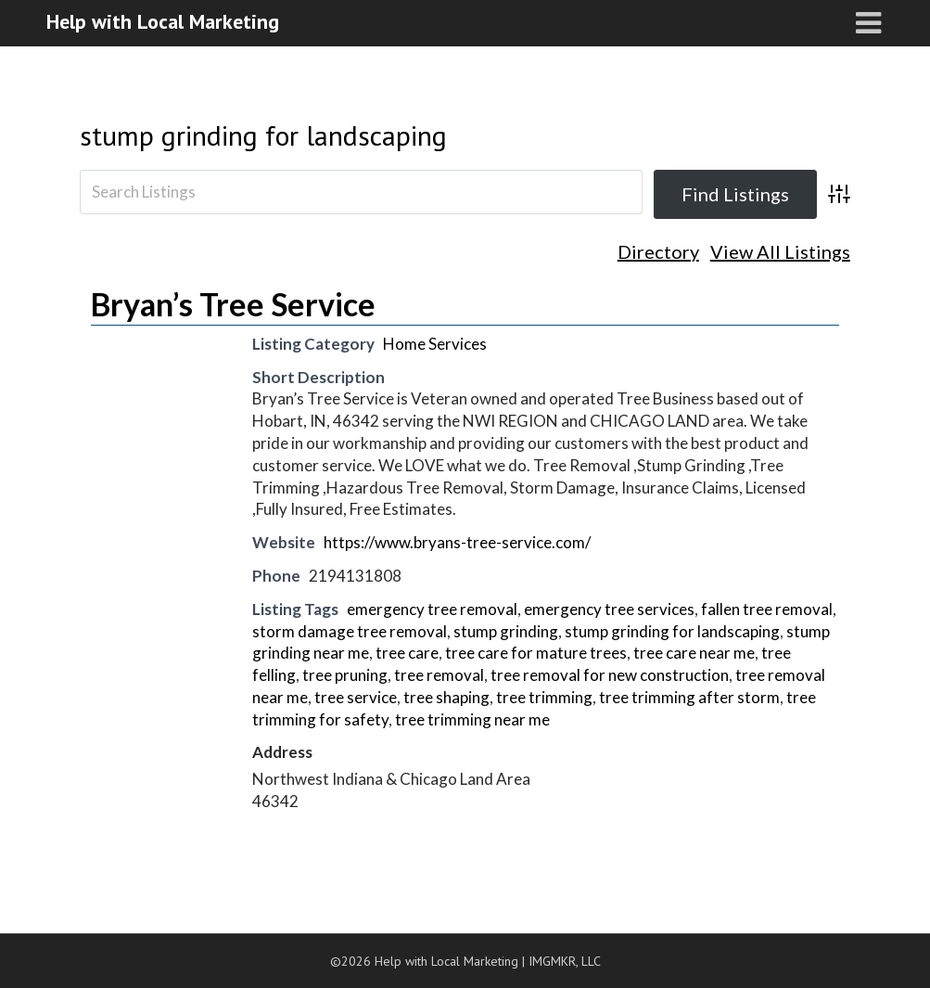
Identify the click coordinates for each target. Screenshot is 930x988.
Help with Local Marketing (162, 21)
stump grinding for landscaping (263, 135)
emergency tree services (609, 609)
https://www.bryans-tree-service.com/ (457, 542)
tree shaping (446, 697)
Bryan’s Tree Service (233, 304)
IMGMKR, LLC (565, 961)
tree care (407, 652)
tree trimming (544, 697)
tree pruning (345, 675)
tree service (355, 697)
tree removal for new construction (609, 675)
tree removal (439, 675)
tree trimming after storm (689, 697)
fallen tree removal (767, 609)
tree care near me (694, 652)
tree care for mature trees (536, 652)
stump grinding (505, 631)
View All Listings (780, 252)
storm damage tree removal (349, 631)
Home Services (435, 343)
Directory (658, 252)
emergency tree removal (432, 609)
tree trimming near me (472, 719)
